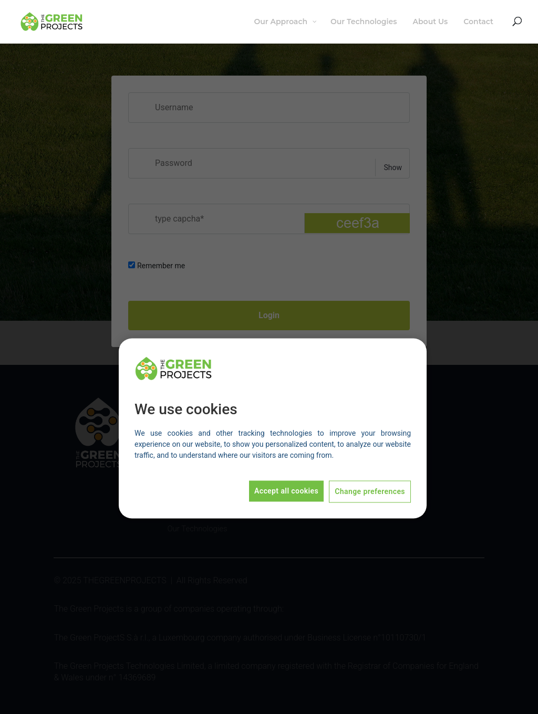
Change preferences (370, 492)
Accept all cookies (286, 491)
